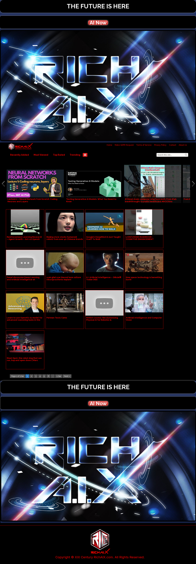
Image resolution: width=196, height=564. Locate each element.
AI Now (98, 22)
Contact (172, 145)
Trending (75, 155)
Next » (67, 376)
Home (109, 145)
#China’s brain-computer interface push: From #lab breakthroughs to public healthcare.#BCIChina (150, 200)
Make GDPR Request (124, 145)
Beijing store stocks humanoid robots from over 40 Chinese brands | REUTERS (65, 239)
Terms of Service (144, 145)
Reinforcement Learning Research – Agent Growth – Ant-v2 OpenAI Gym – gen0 (24, 239)
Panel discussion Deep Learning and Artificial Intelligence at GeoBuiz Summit (23, 279)
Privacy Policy (160, 145)
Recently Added (19, 155)
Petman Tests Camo (57, 318)
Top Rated (59, 155)
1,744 (58, 376)
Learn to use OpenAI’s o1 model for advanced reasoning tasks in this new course (24, 320)
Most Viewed (41, 155)
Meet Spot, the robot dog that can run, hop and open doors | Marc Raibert (24, 360)
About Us (183, 145)
